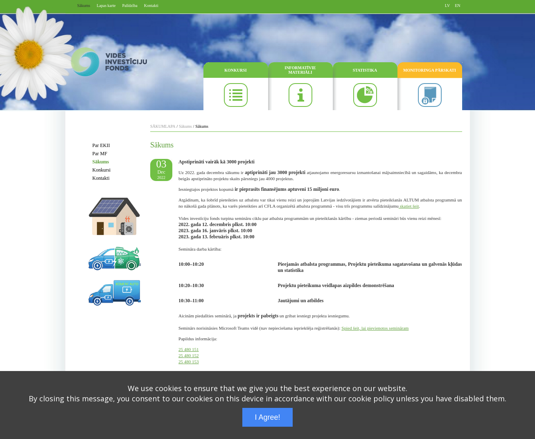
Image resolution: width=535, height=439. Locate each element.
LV (447, 5)
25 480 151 (188, 349)
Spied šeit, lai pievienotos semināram (375, 328)
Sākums (83, 5)
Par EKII (101, 145)
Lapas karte (106, 5)
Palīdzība (130, 5)
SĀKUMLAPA (162, 126)
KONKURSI (235, 70)
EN (457, 5)
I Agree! (267, 417)
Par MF (100, 153)
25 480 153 (188, 361)
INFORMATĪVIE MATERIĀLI (300, 70)
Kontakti (151, 5)
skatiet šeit (409, 206)
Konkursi (102, 170)
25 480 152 (188, 355)
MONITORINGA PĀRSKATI (429, 70)
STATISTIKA (365, 70)
